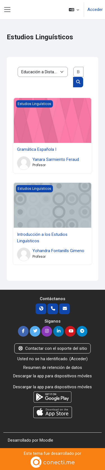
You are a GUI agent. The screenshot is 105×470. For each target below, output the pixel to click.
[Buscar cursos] (78, 72)
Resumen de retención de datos (52, 367)
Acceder (95, 9)
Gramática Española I (36, 149)
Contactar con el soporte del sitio (52, 348)
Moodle (46, 440)
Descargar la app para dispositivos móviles (52, 375)
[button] (74, 9)
